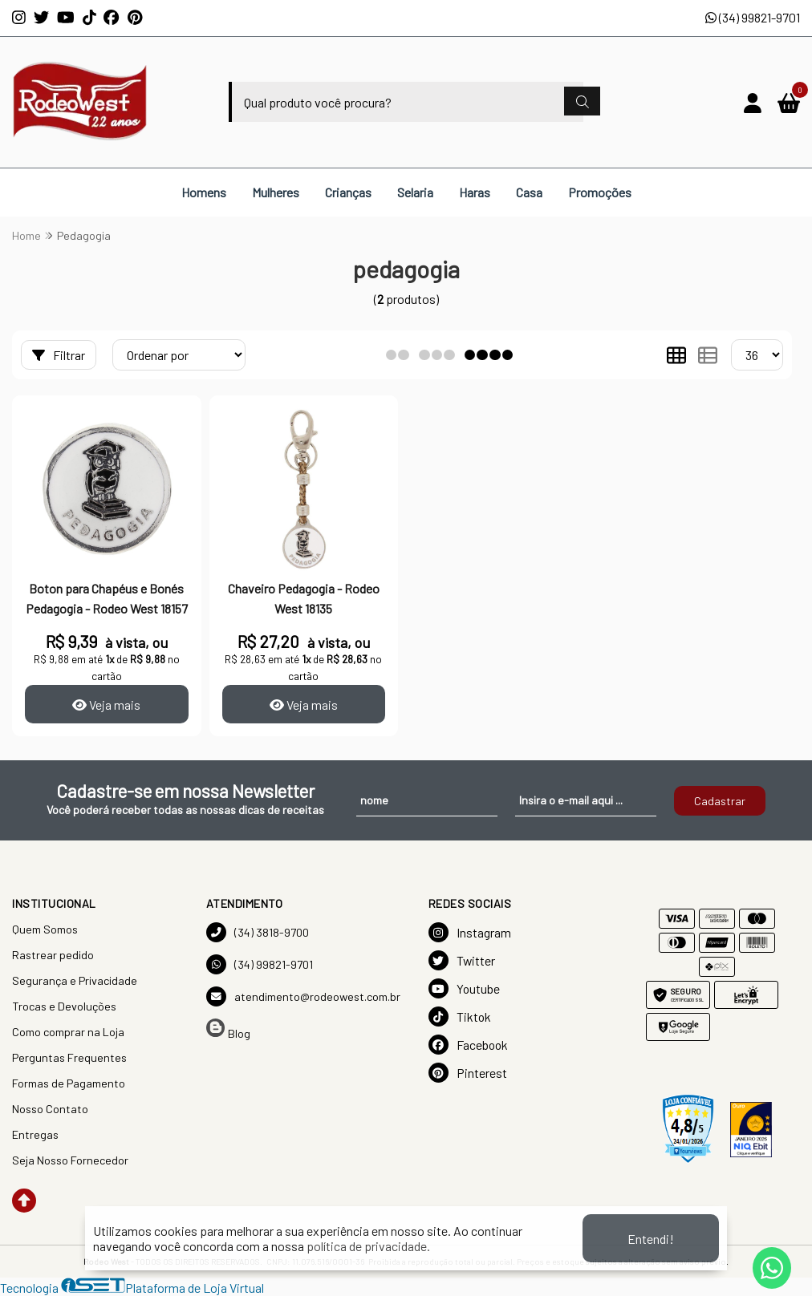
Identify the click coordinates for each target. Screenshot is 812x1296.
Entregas (35, 1134)
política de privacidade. (368, 1245)
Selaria (415, 192)
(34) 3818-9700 (257, 932)
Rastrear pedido (53, 955)
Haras (474, 192)
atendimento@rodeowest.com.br (303, 996)
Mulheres (275, 192)
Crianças (348, 192)
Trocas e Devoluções (64, 1006)
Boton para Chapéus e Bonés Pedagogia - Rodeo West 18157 (107, 598)
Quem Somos (45, 929)
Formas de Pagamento (68, 1083)
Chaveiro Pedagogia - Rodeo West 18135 (304, 598)
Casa (529, 192)
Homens (203, 192)
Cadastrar (719, 801)
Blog (228, 1029)
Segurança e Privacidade (74, 980)
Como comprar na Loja (68, 1032)
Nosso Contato (50, 1109)
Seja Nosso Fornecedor (70, 1160)
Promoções (599, 192)
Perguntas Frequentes (69, 1057)
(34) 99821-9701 (752, 17)
